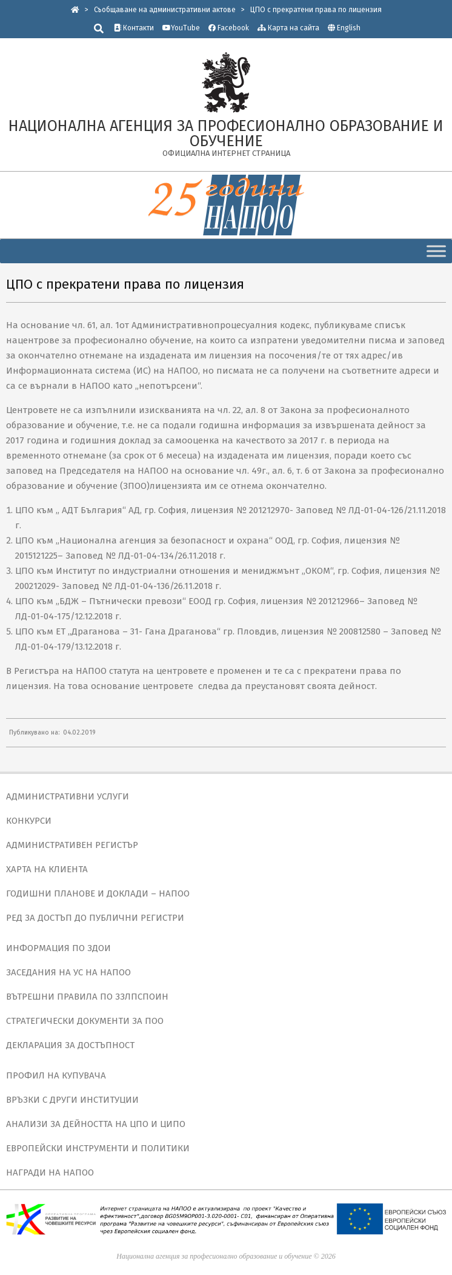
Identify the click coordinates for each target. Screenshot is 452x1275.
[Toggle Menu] (436, 251)
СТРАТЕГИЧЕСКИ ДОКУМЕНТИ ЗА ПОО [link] (85, 1020)
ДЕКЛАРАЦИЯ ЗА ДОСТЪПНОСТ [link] (70, 1045)
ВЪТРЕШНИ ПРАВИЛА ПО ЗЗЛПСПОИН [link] (87, 996)
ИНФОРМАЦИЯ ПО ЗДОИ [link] (58, 948)
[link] (75, 9)
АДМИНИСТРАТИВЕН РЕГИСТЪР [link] (72, 844)
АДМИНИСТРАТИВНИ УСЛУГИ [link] (67, 796)
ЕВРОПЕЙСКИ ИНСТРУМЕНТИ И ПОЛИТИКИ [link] (98, 1148)
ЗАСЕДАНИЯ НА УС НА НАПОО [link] (68, 972)
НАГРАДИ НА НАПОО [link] (50, 1172)
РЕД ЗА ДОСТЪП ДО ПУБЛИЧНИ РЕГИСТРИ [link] (95, 917)
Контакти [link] (134, 28)
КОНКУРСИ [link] (29, 820)
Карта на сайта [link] (288, 28)
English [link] (349, 28)
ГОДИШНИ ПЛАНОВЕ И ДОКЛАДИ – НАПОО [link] (98, 893)
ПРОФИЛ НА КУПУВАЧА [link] (56, 1075)
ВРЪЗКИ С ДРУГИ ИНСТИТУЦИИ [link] (72, 1099)
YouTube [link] (181, 28)
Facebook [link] (228, 28)
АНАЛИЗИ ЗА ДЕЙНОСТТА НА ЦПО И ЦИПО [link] (95, 1124)
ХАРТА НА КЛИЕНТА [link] (47, 869)
